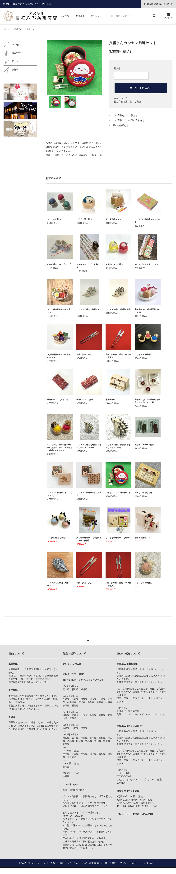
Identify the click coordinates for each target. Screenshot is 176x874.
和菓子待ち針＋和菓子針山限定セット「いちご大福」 (147, 401)
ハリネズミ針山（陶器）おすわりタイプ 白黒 (118, 446)
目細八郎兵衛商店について (158, 3)
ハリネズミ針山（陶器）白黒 (118, 309)
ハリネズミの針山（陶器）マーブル (59, 584)
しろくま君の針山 (84, 219)
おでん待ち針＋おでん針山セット (59, 310)
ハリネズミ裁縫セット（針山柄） (89, 494)
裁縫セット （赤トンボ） (58, 399)
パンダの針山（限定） (57, 538)
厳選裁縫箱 (110, 399)
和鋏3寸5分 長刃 (84, 354)
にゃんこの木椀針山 (143, 583)
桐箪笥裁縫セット (142, 538)
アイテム (168, 18)
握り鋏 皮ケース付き (144, 445)
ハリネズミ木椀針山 (143, 354)
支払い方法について (38, 863)
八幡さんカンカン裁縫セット (118, 492)
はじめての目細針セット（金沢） (147, 220)
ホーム (7, 29)
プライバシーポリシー (129, 863)
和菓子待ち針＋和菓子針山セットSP (147, 310)
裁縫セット (31, 29)
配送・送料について (61, 863)
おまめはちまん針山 (114, 264)
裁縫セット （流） (85, 399)
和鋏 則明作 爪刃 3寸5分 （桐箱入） (118, 356)
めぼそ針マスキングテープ (58, 264)
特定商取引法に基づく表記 (127, 101)
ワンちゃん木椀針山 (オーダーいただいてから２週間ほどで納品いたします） (59, 448)
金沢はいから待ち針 (143, 492)
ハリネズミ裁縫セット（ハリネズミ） (59, 494)
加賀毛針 (81, 16)
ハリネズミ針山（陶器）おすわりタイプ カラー (89, 446)
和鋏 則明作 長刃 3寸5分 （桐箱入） (118, 584)
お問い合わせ (150, 863)
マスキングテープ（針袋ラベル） (89, 265)
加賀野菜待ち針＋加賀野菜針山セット (59, 356)
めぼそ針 (66, 16)
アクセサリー (97, 16)
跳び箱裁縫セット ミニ (116, 219)
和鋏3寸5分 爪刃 (84, 583)
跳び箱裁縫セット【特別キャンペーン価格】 (89, 539)
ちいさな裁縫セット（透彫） (118, 538)
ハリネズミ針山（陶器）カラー (89, 310)
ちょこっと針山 (54, 219)
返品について (120, 98)
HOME (22, 863)
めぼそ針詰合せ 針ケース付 (146, 264)
